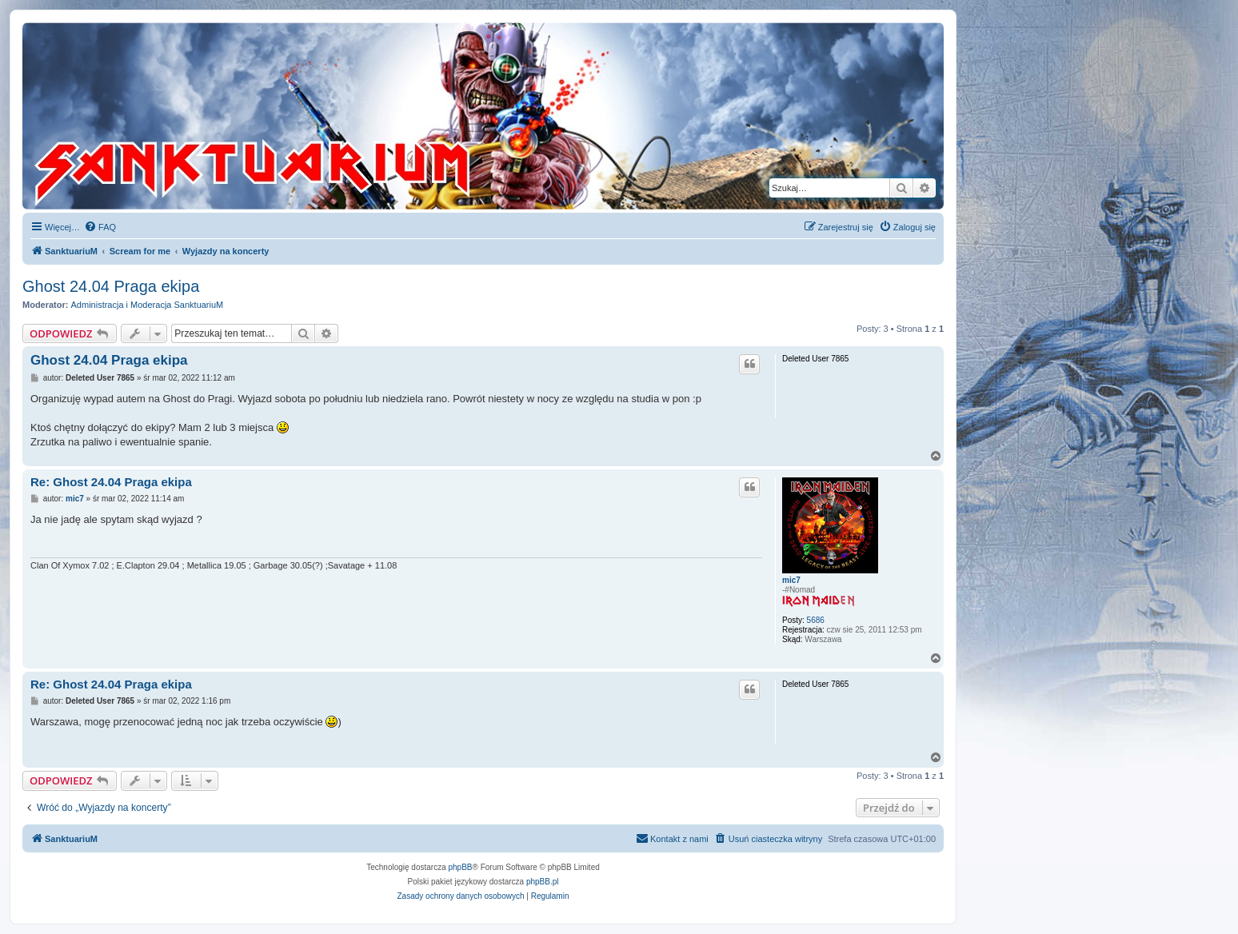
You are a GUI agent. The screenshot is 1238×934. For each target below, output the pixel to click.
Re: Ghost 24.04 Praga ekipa (111, 482)
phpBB (461, 867)
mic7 (791, 580)
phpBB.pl (542, 881)
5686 (816, 620)
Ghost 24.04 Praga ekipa (110, 286)
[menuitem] (100, 227)
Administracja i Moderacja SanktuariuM (147, 304)
